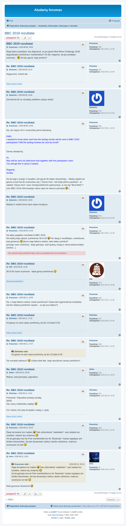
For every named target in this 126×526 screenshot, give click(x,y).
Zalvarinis (93, 107)
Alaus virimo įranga (14, 84)
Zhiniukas (93, 66)
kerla (91, 464)
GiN (90, 279)
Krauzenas (93, 43)
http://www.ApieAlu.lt (14, 281)
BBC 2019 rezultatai (19, 33)
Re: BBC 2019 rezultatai (20, 66)
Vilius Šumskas (57, 515)
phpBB (53, 512)
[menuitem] (9, 21)
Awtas (91, 369)
